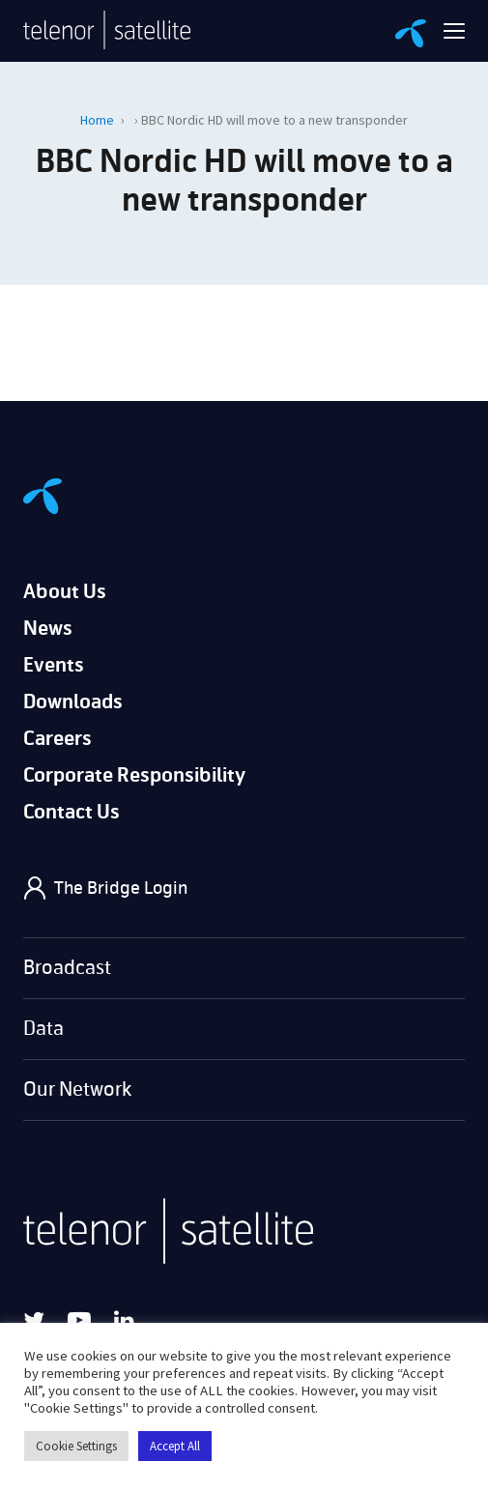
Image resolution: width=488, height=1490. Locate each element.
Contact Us (71, 812)
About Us (64, 592)
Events (53, 665)
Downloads (73, 702)
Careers (57, 739)
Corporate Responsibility (134, 775)
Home (97, 120)
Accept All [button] (175, 1446)
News (47, 629)
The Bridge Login (120, 888)
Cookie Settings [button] (76, 1446)
